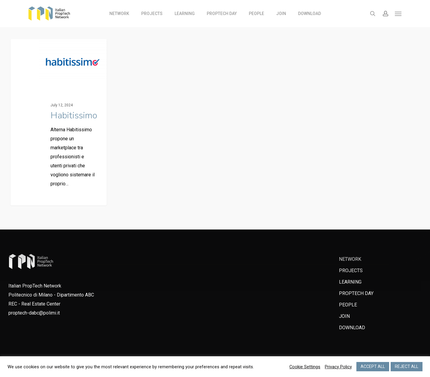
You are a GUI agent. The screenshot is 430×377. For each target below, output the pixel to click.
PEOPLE (348, 305)
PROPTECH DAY (356, 293)
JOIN (344, 316)
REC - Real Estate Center (34, 304)
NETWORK (350, 259)
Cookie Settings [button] (304, 366)
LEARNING (350, 282)
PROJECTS (351, 270)
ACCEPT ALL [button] (373, 366)
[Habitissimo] (59, 122)
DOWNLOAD (352, 327)
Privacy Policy (338, 366)
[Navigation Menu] (398, 14)
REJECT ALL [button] (406, 366)
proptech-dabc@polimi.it (34, 313)
